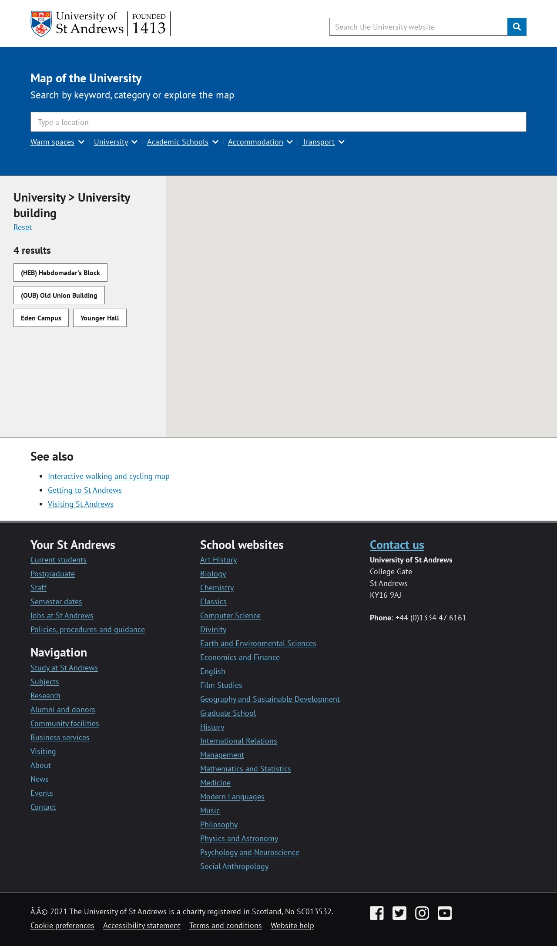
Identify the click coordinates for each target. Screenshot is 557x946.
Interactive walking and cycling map (109, 476)
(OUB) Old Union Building (59, 295)
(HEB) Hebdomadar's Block (60, 272)
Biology (213, 574)
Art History (218, 560)
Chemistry (217, 587)
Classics (213, 601)
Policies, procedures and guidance (87, 629)
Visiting (43, 751)
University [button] (111, 142)
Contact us (397, 544)
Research (45, 695)
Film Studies (221, 685)
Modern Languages (232, 796)
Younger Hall (100, 317)
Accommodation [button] (255, 142)
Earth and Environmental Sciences (258, 643)
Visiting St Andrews (81, 504)
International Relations (238, 741)
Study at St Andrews (64, 668)
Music (210, 810)
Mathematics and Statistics (245, 769)
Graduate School (228, 713)
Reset (22, 227)
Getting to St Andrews (85, 490)
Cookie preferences (62, 925)
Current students (58, 560)
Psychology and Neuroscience (249, 852)
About (40, 765)
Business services (60, 737)
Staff (38, 587)
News (39, 779)
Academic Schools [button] (177, 142)
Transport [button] (318, 142)
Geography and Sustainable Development (270, 699)
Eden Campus (41, 317)
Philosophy (219, 824)
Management (222, 755)
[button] (374, 338)
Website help (292, 925)
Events (41, 793)
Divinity (213, 629)
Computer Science (230, 615)
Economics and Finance (240, 657)
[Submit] (517, 27)
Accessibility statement (142, 925)
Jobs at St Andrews (62, 615)
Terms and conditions (225, 925)
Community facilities (64, 723)
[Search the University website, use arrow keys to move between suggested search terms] (418, 27)
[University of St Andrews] (101, 24)
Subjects (44, 682)
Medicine (215, 783)
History (212, 727)
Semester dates (56, 601)
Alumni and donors (62, 709)
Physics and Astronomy (239, 838)
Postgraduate (52, 574)
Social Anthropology (234, 866)
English (212, 671)
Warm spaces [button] (52, 142)
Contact (43, 807)
